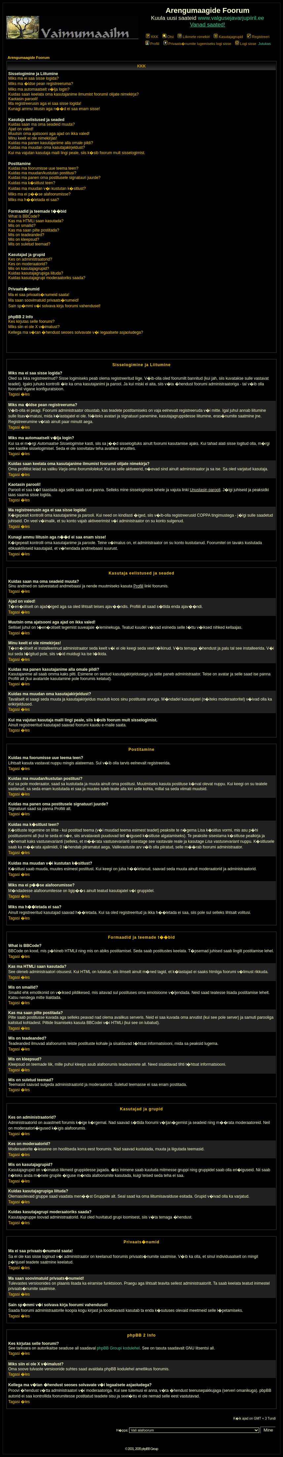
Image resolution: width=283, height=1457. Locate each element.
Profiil (152, 44)
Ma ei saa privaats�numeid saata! (38, 294)
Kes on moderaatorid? (27, 264)
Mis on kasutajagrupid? (28, 268)
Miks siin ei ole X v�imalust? (33, 326)
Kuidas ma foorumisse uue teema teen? (43, 168)
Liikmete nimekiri (194, 37)
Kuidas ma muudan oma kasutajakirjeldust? (46, 147)
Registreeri (258, 37)
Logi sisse (245, 44)
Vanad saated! (207, 24)
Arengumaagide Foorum (29, 58)
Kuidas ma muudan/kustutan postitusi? (42, 173)
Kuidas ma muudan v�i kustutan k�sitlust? (47, 188)
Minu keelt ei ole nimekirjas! (32, 138)
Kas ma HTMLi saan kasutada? (35, 221)
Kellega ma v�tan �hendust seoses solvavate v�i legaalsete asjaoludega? (75, 332)
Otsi (168, 37)
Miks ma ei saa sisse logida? (33, 78)
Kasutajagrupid (228, 37)
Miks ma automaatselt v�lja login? (38, 89)
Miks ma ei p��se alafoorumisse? (39, 194)
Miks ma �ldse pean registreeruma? (40, 83)
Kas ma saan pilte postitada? (33, 230)
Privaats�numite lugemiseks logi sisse (197, 44)
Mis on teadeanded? (26, 235)
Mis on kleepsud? (23, 239)
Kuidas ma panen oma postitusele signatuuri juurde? (54, 177)
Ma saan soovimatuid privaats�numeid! (43, 300)
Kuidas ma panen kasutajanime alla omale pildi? (50, 143)
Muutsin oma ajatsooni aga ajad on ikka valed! (48, 133)
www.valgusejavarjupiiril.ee (231, 18)
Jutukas (264, 44)
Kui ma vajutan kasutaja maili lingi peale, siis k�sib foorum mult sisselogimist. (76, 152)
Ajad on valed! (20, 129)
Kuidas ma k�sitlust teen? (31, 183)
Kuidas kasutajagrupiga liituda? (35, 273)
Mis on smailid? (22, 225)
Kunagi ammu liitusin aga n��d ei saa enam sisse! (54, 109)
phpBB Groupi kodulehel (118, 1348)
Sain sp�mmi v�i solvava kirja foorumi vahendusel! (54, 306)
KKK (152, 37)
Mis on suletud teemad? (29, 244)
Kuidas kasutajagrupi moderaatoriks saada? (46, 278)
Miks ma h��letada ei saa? (33, 199)
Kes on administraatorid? (30, 259)
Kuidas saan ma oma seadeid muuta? (41, 124)
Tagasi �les (19, 394)
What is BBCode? (24, 216)
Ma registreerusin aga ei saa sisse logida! (44, 103)
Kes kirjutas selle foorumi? (31, 321)
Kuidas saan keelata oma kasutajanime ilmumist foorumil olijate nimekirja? (73, 94)
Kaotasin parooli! (23, 99)
